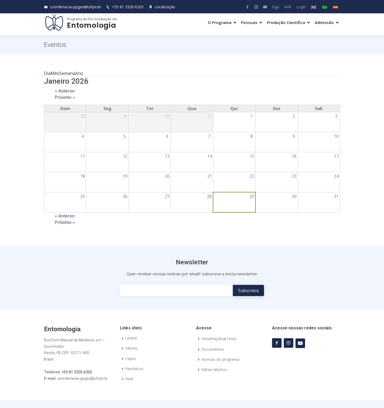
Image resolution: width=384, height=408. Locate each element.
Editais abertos (214, 369)
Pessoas (249, 22)
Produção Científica (286, 22)
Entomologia (91, 25)
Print (129, 379)
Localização (162, 6)
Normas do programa (220, 359)
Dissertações (212, 339)
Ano (79, 73)
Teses (231, 339)
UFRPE (131, 338)
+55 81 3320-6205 (127, 6)
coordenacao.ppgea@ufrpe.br (75, 6)
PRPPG (131, 348)
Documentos (212, 349)
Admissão (324, 22)
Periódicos (134, 369)
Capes (130, 359)
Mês (55, 73)
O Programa (219, 22)
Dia (47, 73)
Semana (67, 73)
